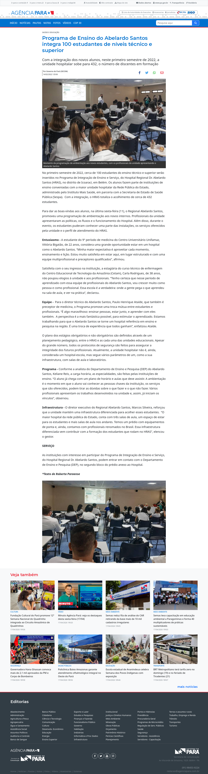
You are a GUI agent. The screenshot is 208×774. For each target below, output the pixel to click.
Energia (45, 736)
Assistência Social (18, 729)
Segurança (142, 732)
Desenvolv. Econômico (52, 729)
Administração (17, 715)
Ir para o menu (36, 3)
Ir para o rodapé (68, 3)
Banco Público (49, 711)
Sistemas (78, 771)
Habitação (78, 729)
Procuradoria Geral (146, 718)
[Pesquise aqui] (195, 22)
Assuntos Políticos (18, 732)
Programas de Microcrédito (150, 722)
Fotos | (48, 771)
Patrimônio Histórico (115, 732)
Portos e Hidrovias (146, 711)
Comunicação (48, 722)
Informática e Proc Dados (86, 736)
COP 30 (77, 23)
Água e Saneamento (19, 725)
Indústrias (78, 732)
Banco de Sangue (18, 739)
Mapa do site (121, 3)
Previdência (143, 715)
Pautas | (32, 771)
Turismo (173, 725)
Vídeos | (56, 771)
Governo (78, 725)
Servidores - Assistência (149, 736)
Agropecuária (16, 722)
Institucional (111, 711)
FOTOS (57, 23)
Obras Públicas (113, 725)
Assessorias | (66, 771)
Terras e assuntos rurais (180, 711)
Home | (14, 771)
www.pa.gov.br (160, 3)
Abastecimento (17, 711)
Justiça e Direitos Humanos (118, 715)
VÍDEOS (67, 23)
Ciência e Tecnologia (51, 718)
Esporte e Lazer (81, 711)
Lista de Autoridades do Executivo (136, 12)
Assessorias (158, 12)
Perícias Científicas (114, 736)
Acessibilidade (90, 3)
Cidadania (47, 715)
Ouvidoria (191, 3)
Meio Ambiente (113, 718)
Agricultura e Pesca (19, 718)
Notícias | (23, 771)
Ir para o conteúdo (19, 3)
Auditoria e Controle (19, 736)
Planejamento (112, 739)
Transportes (175, 722)
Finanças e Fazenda (83, 718)
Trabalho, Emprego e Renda (182, 715)
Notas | (40, 771)
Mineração (111, 722)
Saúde (140, 729)
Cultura (45, 725)
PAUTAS (37, 23)
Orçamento (111, 729)
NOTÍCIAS (25, 23)
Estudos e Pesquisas (83, 715)
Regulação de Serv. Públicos (151, 725)
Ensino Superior (49, 739)
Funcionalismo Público (84, 722)
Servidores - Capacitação (149, 739)
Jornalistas (170, 12)
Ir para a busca (52, 3)
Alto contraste (106, 3)
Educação (46, 732)
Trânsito (173, 718)
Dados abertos (143, 3)
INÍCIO (13, 23)
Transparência (177, 3)
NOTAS (47, 23)
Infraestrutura (80, 739)
